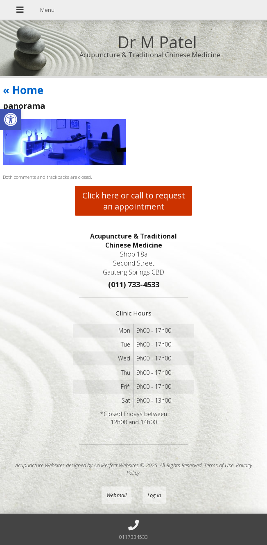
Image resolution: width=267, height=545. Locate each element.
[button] (10, 119)
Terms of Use (218, 465)
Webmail (116, 495)
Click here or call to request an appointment (133, 201)
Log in (154, 495)
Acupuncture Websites (40, 465)
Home (23, 90)
